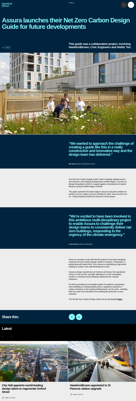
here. (120, 299)
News (8, 47)
